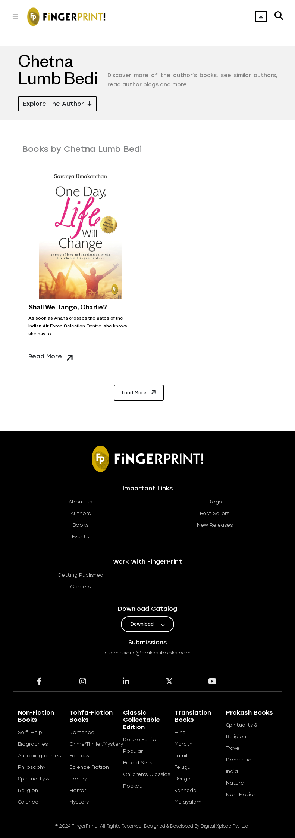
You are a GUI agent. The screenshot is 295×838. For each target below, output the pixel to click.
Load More (139, 392)
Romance (81, 732)
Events (80, 536)
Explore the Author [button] (57, 103)
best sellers (214, 513)
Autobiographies (39, 755)
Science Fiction (89, 767)
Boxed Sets (137, 762)
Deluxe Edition (141, 739)
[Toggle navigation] (15, 16)
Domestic (238, 759)
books (80, 525)
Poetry (78, 779)
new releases (215, 525)
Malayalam (188, 802)
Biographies (33, 744)
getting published (80, 575)
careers (80, 586)
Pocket (132, 786)
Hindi (181, 732)
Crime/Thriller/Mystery (96, 744)
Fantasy (79, 755)
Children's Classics (146, 774)
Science (28, 802)
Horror (77, 790)
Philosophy (31, 767)
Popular (133, 751)
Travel (233, 748)
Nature (235, 783)
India (232, 771)
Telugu (183, 767)
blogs (215, 502)
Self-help (30, 732)
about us (80, 502)
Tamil (181, 755)
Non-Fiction (241, 794)
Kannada (186, 790)
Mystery (79, 802)
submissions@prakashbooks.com (148, 653)
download (147, 624)
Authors (80, 513)
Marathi (184, 744)
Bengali (184, 779)
